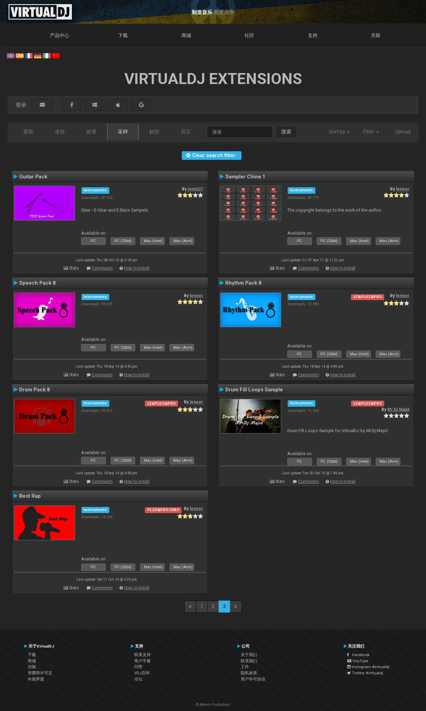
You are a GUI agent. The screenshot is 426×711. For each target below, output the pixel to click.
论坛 (138, 679)
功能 (32, 666)
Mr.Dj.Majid (398, 409)
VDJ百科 (142, 673)
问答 (138, 666)
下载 (123, 35)
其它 (186, 132)
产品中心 (59, 35)
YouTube (357, 661)
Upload (403, 132)
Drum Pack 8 (34, 390)
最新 (28, 132)
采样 (123, 132)
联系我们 (249, 661)
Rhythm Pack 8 (243, 283)
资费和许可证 (40, 673)
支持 (312, 35)
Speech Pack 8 (37, 283)
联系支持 (142, 654)
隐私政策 (249, 673)
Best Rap (30, 496)
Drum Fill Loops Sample (254, 390)
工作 (245, 666)
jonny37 (195, 189)
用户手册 (142, 661)
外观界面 (36, 679)
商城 (186, 35)
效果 (91, 132)
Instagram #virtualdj (368, 666)
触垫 (154, 132)
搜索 (286, 132)
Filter (371, 132)
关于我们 (249, 654)
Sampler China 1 (245, 177)
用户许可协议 (253, 679)
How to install (136, 268)
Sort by (339, 132)
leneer (402, 189)
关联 (375, 35)
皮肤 (60, 132)
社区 (249, 35)
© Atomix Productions (213, 704)
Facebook (358, 654)
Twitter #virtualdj (365, 673)
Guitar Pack (33, 177)
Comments (102, 268)
